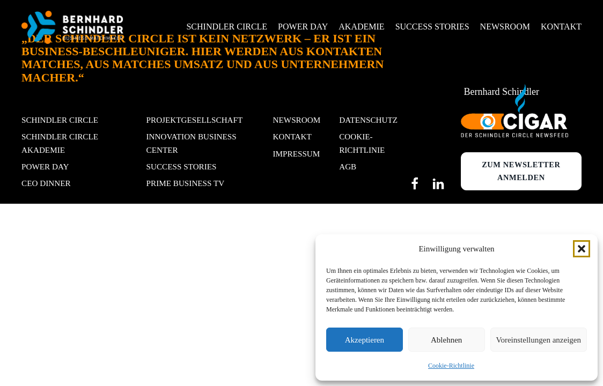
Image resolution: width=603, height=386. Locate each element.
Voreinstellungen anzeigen (538, 340)
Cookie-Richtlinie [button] (362, 143)
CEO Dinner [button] (46, 183)
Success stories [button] (181, 166)
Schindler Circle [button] (226, 26)
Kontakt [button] (561, 26)
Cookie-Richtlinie (451, 365)
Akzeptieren (364, 340)
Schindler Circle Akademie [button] (59, 143)
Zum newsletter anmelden (521, 170)
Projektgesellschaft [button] (194, 119)
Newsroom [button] (505, 26)
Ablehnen (446, 340)
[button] (581, 248)
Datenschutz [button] (368, 119)
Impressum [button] (296, 153)
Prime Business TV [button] (185, 183)
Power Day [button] (303, 26)
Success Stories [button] (432, 26)
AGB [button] (347, 166)
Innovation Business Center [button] (191, 143)
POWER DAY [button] (45, 166)
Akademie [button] (361, 26)
